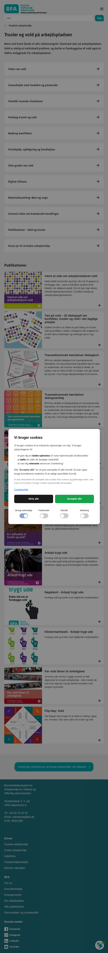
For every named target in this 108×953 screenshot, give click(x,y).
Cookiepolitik (21, 489)
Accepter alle (74, 498)
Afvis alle (33, 498)
